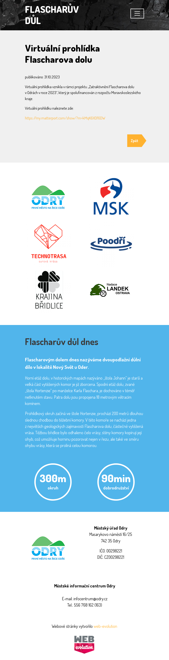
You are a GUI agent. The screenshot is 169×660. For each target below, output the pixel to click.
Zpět (134, 140)
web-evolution (105, 626)
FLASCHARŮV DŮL (52, 14)
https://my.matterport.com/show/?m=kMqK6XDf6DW (65, 117)
